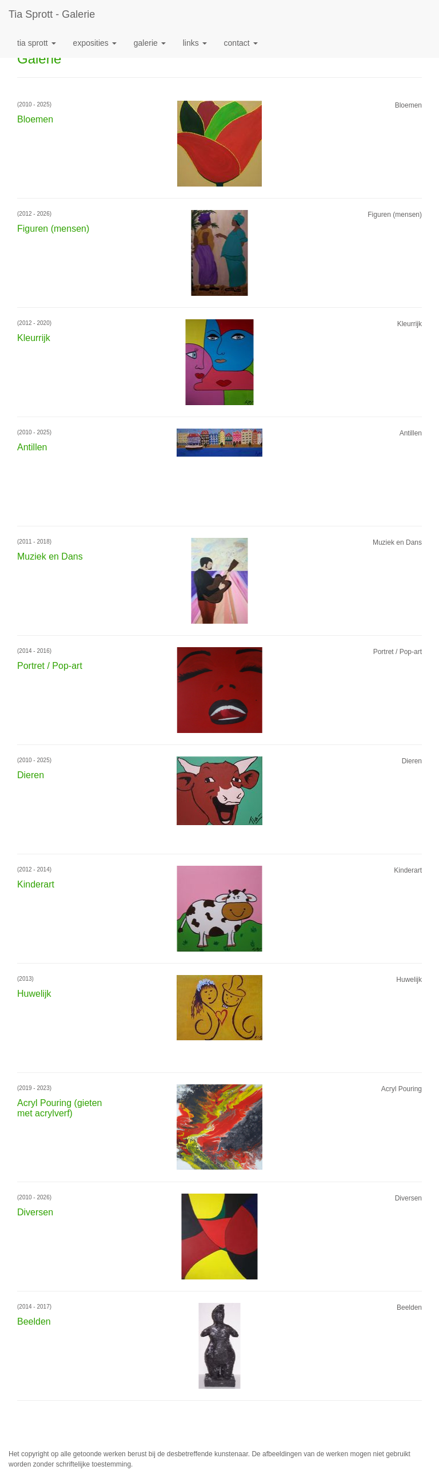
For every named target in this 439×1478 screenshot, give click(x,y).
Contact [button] (241, 42)
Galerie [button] (150, 42)
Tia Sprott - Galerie (52, 14)
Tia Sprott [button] (36, 42)
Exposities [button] (95, 42)
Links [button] (195, 42)
